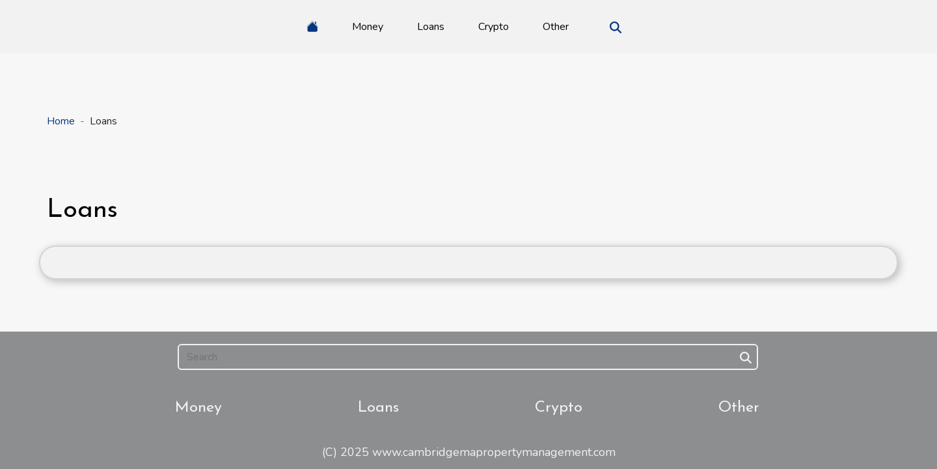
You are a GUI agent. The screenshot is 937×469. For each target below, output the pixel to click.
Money (367, 27)
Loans (430, 27)
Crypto (493, 27)
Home (61, 121)
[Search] (467, 357)
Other (556, 27)
